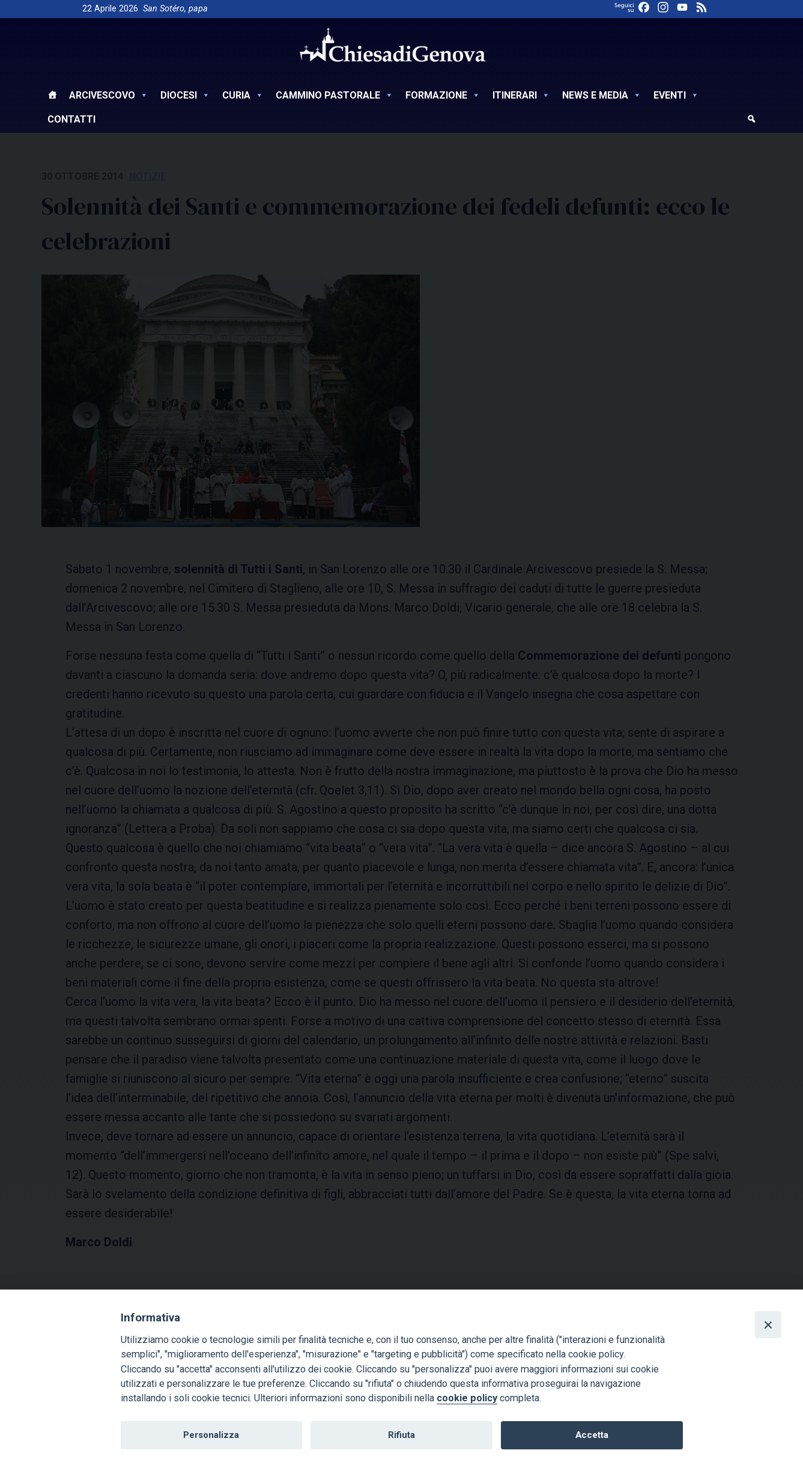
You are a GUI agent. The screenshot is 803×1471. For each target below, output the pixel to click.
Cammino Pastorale (334, 95)
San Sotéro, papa (175, 9)
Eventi (676, 95)
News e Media (601, 95)
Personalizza (211, 1435)
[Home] (52, 97)
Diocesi (185, 95)
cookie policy (467, 1398)
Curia (243, 95)
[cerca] (751, 121)
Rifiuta (401, 1435)
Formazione (442, 95)
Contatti (71, 119)
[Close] (768, 1324)
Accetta (591, 1435)
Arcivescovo (108, 95)
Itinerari (521, 95)
